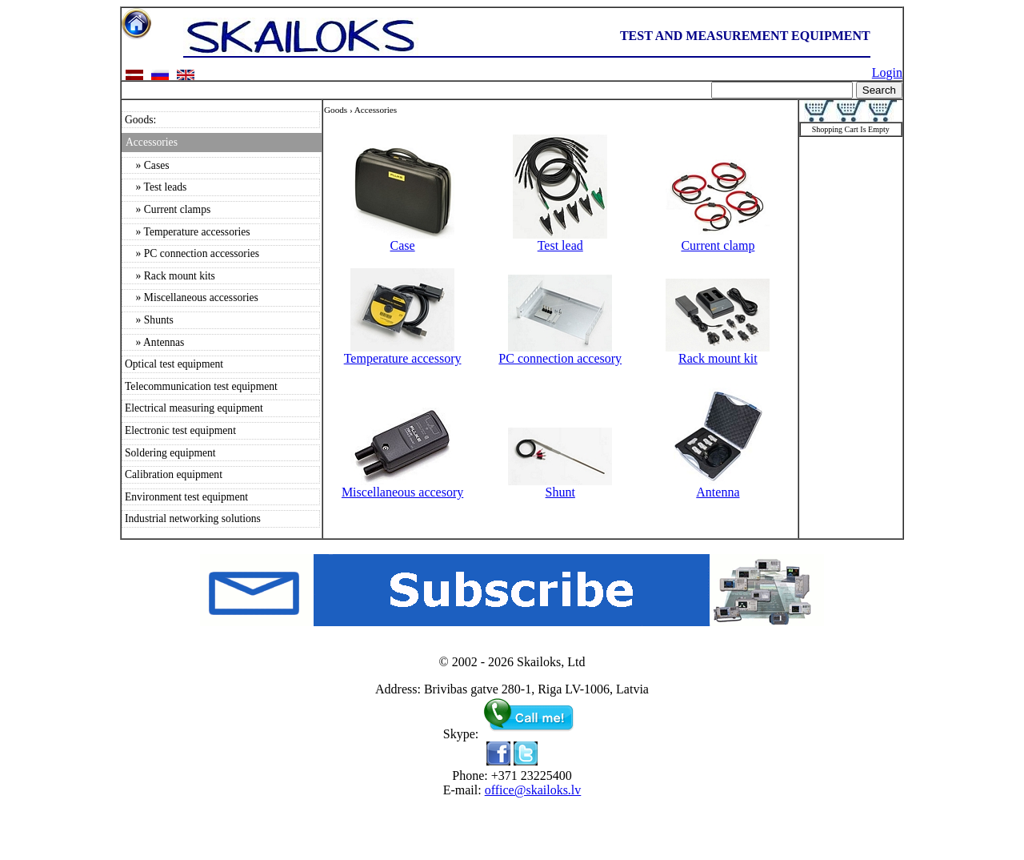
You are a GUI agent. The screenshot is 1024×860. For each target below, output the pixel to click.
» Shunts (149, 320)
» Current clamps (167, 209)
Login (887, 72)
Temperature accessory (403, 352)
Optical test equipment (174, 364)
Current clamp (718, 239)
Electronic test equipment (180, 430)
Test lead (560, 239)
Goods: (140, 120)
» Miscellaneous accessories (191, 297)
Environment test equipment (186, 497)
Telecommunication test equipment (201, 386)
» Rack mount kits (170, 276)
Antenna (718, 486)
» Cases (147, 165)
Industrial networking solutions (193, 518)
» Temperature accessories (187, 232)
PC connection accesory (560, 352)
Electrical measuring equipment (194, 408)
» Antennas (154, 342)
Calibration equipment (173, 474)
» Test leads (155, 187)
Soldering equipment (170, 453)
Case (402, 239)
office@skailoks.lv (533, 790)
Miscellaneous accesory (402, 486)
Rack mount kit (718, 352)
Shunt (560, 486)
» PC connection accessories (192, 253)
